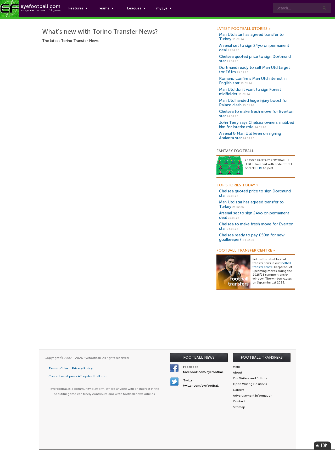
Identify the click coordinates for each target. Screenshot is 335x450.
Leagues (136, 8)
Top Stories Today (237, 185)
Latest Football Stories (243, 28)
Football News (199, 357)
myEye (163, 8)
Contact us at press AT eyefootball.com (78, 376)
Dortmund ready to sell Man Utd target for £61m (254, 69)
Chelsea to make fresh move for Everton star (256, 113)
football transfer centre (272, 265)
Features (77, 8)
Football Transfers (262, 357)
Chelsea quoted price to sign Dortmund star (255, 58)
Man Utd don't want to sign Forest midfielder (250, 91)
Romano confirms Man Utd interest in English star (253, 80)
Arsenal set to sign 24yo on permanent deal (254, 47)
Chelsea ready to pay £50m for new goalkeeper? (251, 237)
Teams (105, 8)
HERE (259, 168)
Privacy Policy (82, 368)
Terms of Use (58, 368)
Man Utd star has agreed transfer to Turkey (251, 36)
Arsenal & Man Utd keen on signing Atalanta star (250, 135)
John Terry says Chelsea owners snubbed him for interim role (256, 124)
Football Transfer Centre (245, 250)
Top (322, 445)
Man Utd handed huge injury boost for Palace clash (253, 102)
